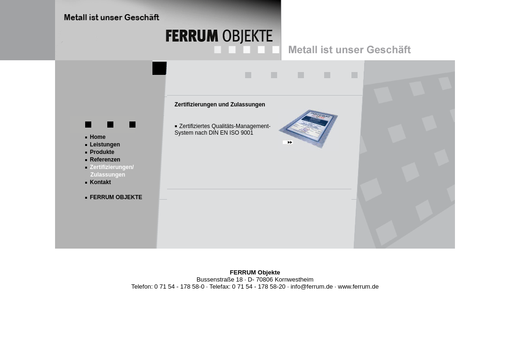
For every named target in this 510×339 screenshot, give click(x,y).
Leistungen (105, 144)
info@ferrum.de (312, 286)
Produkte (102, 152)
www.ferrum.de (358, 286)
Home (97, 137)
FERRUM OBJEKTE (116, 197)
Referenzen (105, 159)
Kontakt (100, 182)
